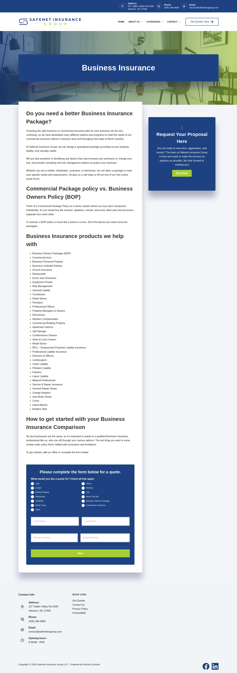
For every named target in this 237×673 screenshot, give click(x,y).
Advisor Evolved (91, 663)
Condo (38, 488)
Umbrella (39, 501)
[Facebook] (206, 665)
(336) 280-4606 (171, 7)
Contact (174, 22)
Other (38, 510)
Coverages (155, 22)
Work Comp (41, 505)
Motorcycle (40, 497)
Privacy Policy (80, 608)
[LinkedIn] (215, 665)
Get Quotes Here (202, 21)
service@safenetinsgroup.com (204, 7)
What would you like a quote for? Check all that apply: (64, 479)
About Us (136, 22)
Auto (38, 483)
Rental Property (42, 492)
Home (121, 21)
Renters (89, 488)
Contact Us (78, 604)
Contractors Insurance (95, 505)
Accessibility (79, 612)
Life (87, 492)
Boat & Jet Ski (92, 497)
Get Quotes (78, 600)
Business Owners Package (98, 501)
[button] (182, 173)
